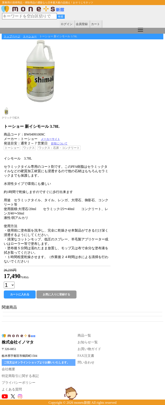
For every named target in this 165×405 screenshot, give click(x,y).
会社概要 (8, 369)
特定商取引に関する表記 (20, 376)
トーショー (30, 36)
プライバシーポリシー (18, 382)
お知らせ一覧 (88, 342)
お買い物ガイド (89, 349)
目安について (59, 143)
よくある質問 (12, 389)
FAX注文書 (86, 355)
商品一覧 (84, 335)
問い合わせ (86, 362)
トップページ (12, 36)
